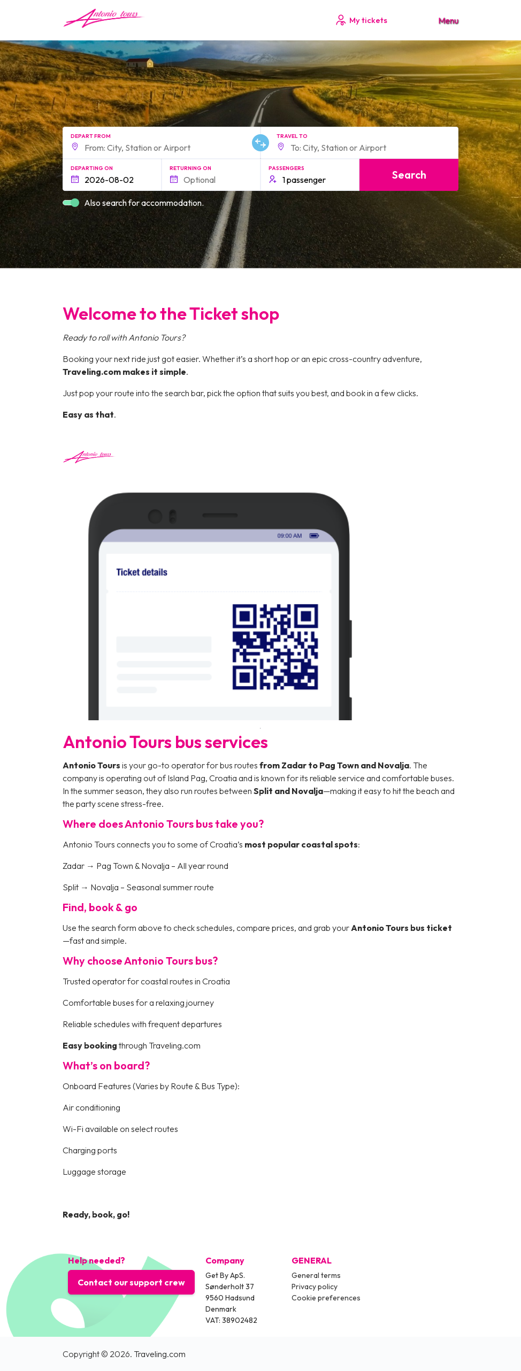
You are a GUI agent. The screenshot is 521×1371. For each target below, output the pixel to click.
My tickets (360, 20)
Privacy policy (315, 1286)
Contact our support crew (131, 1282)
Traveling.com (160, 1354)
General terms (316, 1275)
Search (409, 174)
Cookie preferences (326, 1298)
